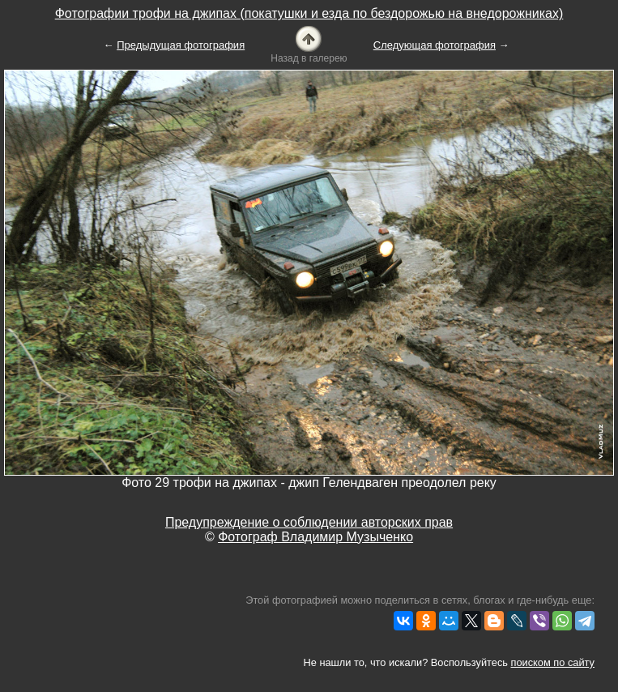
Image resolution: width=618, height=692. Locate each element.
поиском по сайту (553, 662)
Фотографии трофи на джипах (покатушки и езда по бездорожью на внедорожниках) (309, 13)
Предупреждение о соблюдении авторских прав (309, 522)
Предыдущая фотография (181, 45)
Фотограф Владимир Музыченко (315, 537)
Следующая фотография (434, 45)
